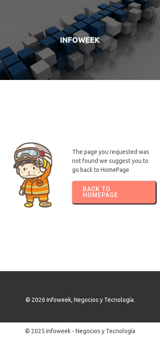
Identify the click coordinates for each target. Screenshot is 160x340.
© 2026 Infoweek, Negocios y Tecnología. (80, 299)
